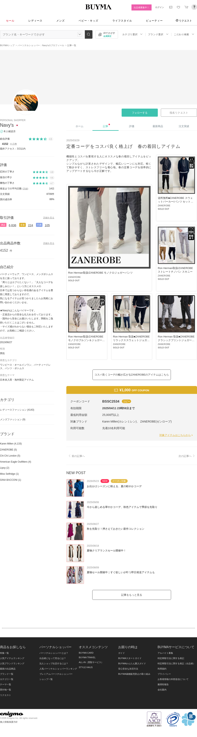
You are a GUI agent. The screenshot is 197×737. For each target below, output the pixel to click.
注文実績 (184, 126)
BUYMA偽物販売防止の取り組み (134, 674)
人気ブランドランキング (12, 663)
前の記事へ (76, 456)
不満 (39, 225)
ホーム (79, 126)
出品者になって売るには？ (52, 658)
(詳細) (25, 188)
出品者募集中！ (141, 7)
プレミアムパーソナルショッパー (56, 674)
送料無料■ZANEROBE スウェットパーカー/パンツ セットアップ (175, 201)
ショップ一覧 (46, 679)
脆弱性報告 (163, 684)
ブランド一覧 (6, 674)
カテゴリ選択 (132, 34)
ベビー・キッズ (88, 20)
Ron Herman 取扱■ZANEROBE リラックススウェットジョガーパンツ (131, 340)
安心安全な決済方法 (128, 668)
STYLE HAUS (86, 667)
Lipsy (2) (4, 467)
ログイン (159, 7)
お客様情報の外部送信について (173, 679)
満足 (3, 225)
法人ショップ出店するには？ (53, 663)
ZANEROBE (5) (8, 449)
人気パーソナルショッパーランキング (58, 668)
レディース (35, 20)
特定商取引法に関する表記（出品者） (176, 663)
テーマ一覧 (5, 684)
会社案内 (162, 689)
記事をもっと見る (131, 594)
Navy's (7, 125)
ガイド (121, 653)
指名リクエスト (179, 112)
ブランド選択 (158, 34)
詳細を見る (48, 217)
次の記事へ (187, 456)
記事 (106, 126)
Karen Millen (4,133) (11, 443)
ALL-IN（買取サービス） (91, 662)
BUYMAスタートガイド (130, 658)
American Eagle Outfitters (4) (15, 461)
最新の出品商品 (7, 668)
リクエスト (184, 20)
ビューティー (154, 20)
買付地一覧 (5, 689)
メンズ (60, 20)
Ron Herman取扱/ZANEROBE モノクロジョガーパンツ (100, 272)
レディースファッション (17, 409)
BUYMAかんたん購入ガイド (132, 663)
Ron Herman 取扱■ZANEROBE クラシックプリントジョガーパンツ (176, 340)
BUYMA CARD (86, 653)
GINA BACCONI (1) (10, 480)
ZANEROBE (74, 277)
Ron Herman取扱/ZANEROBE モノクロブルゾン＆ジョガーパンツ (86, 340)
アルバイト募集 (165, 653)
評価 (131, 126)
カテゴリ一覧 (6, 679)
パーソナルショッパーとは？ (53, 653)
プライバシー (164, 674)
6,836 (12, 225)
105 (47, 225)
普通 (22, 225)
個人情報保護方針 (9, 722)
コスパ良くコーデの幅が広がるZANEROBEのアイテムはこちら (131, 374)
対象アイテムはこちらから (176, 435)
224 (30, 225)
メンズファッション (12, 419)
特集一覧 (4, 653)
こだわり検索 (184, 34)
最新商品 (158, 126)
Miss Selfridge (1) (9, 473)
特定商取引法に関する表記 (171, 658)
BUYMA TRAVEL (87, 657)
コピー (126, 401)
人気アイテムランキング (12, 658)
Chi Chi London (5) (10, 455)
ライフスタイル (122, 20)
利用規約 (162, 668)
